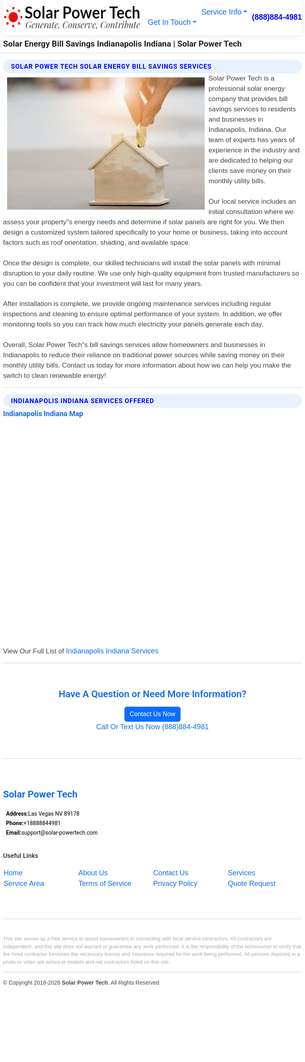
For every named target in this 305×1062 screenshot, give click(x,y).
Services (241, 872)
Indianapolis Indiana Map (43, 413)
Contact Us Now (152, 714)
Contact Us (170, 872)
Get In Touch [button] (169, 22)
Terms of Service (105, 883)
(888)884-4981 (277, 17)
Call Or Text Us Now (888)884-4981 (152, 727)
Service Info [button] (221, 12)
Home (13, 872)
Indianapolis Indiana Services (112, 651)
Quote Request (252, 883)
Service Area (24, 883)
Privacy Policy (175, 883)
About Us (93, 872)
